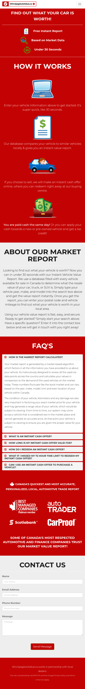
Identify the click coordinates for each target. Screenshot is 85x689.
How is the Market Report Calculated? (33, 357)
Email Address (10, 589)
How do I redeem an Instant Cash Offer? (34, 449)
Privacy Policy (60, 675)
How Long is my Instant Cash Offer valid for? (38, 443)
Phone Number (11, 603)
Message (7, 616)
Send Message (42, 646)
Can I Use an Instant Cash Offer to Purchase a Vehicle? (38, 466)
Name (5, 576)
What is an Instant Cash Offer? (28, 436)
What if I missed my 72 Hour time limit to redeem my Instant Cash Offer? (41, 457)
